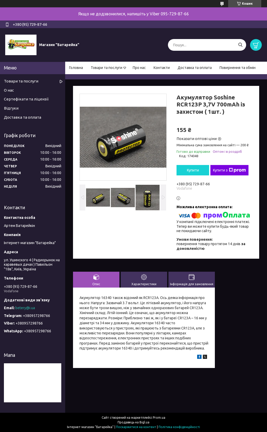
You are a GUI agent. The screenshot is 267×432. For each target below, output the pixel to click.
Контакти (162, 68)
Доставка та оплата (195, 68)
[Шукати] (240, 45)
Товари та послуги (106, 68)
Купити (193, 170)
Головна (76, 68)
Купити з (229, 170)
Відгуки (11, 108)
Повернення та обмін (238, 68)
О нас (9, 90)
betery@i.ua (25, 308)
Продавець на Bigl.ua (133, 422)
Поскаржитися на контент (136, 427)
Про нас (139, 68)
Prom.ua (159, 417)
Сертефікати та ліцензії (26, 99)
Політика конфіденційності (179, 427)
